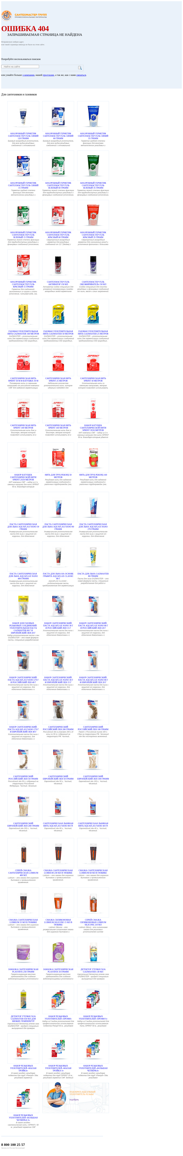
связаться (81, 75)
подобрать (74, 1100)
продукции (48, 75)
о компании (28, 75)
